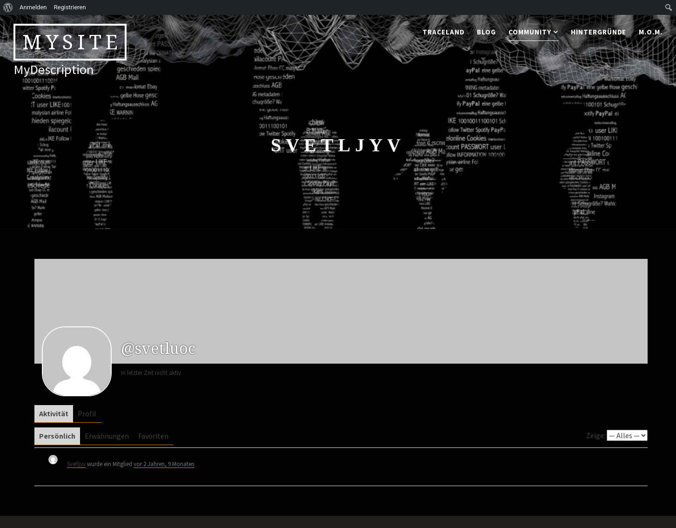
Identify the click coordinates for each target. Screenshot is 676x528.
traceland (443, 31)
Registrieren (70, 7)
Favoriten (153, 435)
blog (486, 31)
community (530, 31)
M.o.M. (651, 31)
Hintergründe (599, 31)
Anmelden (33, 7)
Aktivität (53, 413)
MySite (72, 42)
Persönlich (57, 435)
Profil (87, 413)
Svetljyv (76, 463)
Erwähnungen (107, 435)
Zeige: (595, 435)
